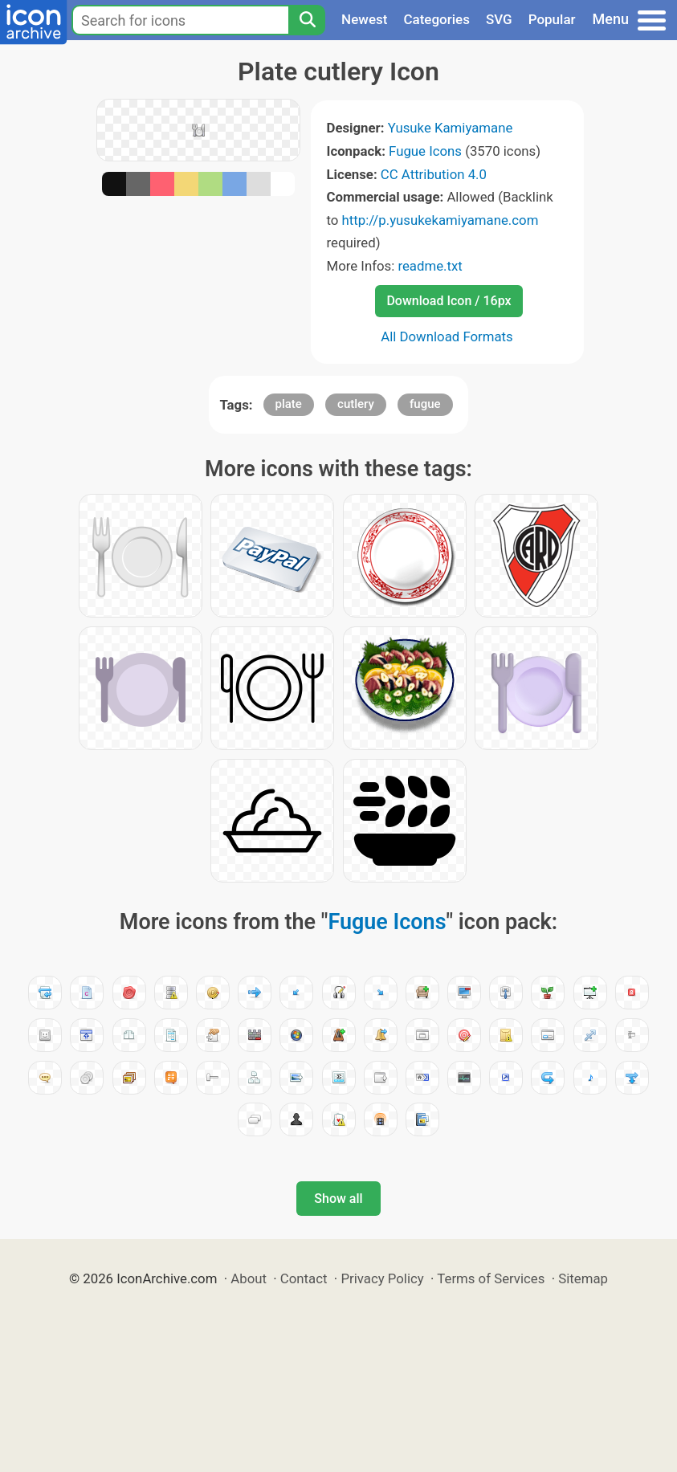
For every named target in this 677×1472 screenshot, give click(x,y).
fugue (425, 404)
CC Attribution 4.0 (434, 174)
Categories (436, 19)
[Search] (306, 20)
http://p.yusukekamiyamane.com (440, 220)
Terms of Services (490, 1278)
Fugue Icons (425, 151)
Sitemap (583, 1278)
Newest (364, 19)
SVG (499, 19)
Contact (304, 1278)
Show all (338, 1198)
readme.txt (430, 266)
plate (288, 404)
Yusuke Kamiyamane (450, 128)
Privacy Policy (382, 1278)
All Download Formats (447, 336)
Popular (552, 19)
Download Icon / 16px (448, 300)
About (248, 1278)
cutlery (355, 404)
